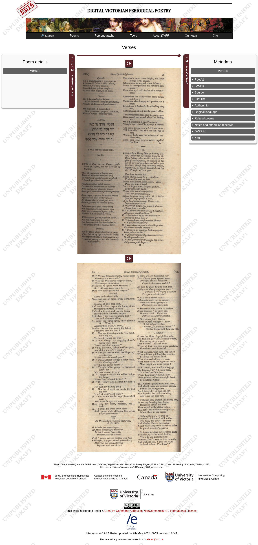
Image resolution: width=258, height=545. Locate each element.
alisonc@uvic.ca (155, 539)
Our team (191, 35)
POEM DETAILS (72, 78)
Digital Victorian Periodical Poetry (129, 10)
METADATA (186, 72)
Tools (133, 35)
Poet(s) (199, 79)
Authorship (202, 105)
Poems (74, 35)
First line (200, 99)
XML (198, 137)
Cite (215, 35)
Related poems (204, 118)
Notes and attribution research (214, 124)
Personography (104, 35)
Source (199, 92)
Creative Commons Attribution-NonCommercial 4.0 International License (150, 510)
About (161, 35)
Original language (206, 112)
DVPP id (200, 131)
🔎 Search (47, 35)
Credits (199, 86)
